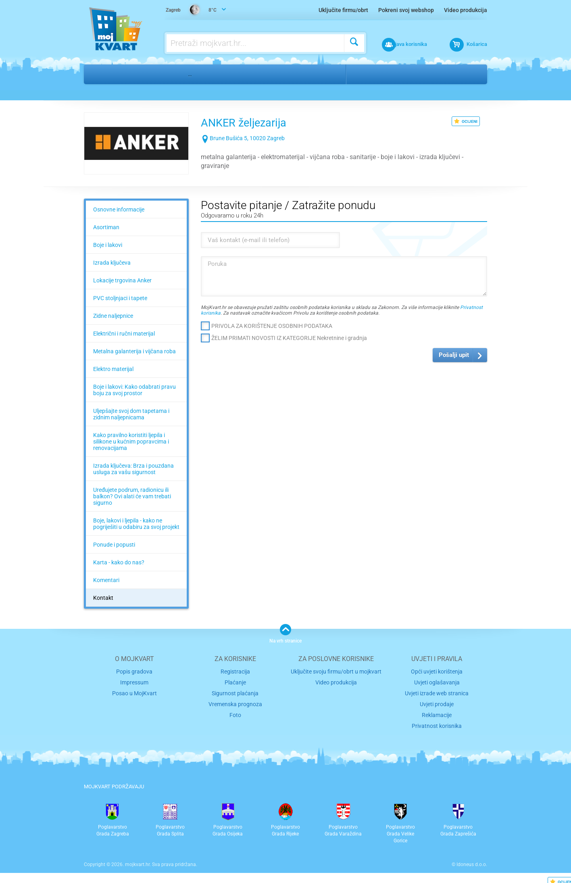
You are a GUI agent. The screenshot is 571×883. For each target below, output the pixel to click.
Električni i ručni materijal (124, 333)
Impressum (134, 681)
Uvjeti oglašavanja (436, 681)
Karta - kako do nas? (118, 562)
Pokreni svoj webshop (406, 10)
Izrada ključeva (112, 262)
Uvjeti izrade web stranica (437, 691)
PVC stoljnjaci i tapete (120, 298)
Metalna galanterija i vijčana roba (134, 351)
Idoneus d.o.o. (471, 861)
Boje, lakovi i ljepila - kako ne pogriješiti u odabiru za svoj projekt (136, 523)
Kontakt (103, 598)
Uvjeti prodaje (436, 702)
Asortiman (106, 227)
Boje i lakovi (107, 245)
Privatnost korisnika (436, 722)
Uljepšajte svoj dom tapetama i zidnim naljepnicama (131, 414)
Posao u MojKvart (134, 691)
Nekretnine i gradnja (145, 74)
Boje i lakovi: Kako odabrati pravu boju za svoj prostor (134, 389)
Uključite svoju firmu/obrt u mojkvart (336, 671)
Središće (400, 74)
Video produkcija (465, 10)
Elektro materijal (113, 369)
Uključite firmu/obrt (343, 10)
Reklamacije (437, 712)
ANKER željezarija (258, 121)
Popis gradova (134, 671)
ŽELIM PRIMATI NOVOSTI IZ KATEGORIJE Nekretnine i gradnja (289, 338)
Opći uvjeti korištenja (437, 671)
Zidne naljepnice (113, 316)
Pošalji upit (454, 355)
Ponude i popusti (114, 544)
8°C (192, 10)
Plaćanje (235, 681)
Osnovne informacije (118, 209)
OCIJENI (465, 121)
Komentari (106, 580)
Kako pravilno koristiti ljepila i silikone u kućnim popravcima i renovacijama (131, 441)
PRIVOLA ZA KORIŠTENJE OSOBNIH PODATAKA (271, 326)
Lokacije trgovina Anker (122, 280)
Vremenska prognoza (235, 702)
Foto (235, 712)
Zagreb (365, 74)
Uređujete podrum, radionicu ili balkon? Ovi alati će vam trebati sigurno (132, 496)
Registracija (235, 671)
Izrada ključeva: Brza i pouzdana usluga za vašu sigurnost (133, 468)
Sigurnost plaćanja (235, 691)
